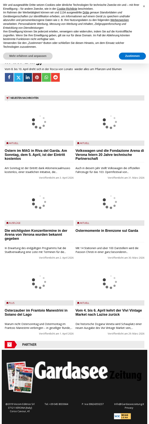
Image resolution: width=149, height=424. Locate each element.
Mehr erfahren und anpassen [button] (27, 55)
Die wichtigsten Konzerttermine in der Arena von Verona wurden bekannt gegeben (36, 235)
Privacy (129, 407)
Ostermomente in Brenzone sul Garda (106, 231)
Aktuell (13, 143)
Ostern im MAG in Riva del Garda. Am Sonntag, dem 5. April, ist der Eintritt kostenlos (36, 155)
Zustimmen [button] (132, 55)
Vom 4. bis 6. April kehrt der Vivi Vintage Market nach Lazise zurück (108, 312)
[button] (144, 6)
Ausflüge (14, 223)
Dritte (86, 12)
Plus (11, 303)
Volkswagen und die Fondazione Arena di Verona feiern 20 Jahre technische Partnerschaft (109, 155)
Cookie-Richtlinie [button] (67, 8)
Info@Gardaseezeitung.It (129, 404)
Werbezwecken (119, 20)
